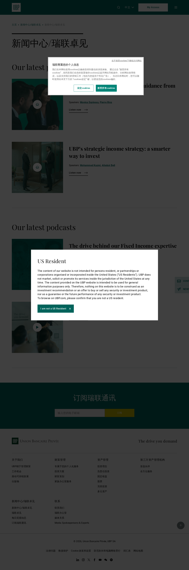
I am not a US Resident (54, 309)
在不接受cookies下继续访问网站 (127, 60)
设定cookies (83, 88)
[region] (96, 76)
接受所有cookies (106, 88)
